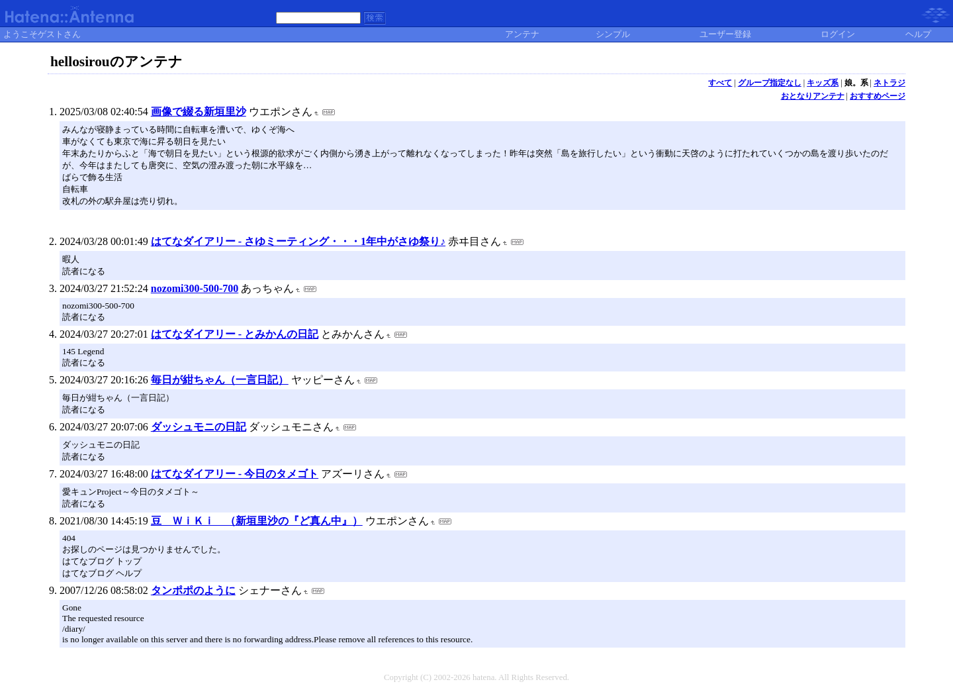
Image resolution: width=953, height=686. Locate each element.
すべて (720, 82)
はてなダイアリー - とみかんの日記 (234, 334)
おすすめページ (877, 96)
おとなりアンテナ (812, 96)
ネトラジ (889, 82)
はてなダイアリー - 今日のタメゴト (234, 473)
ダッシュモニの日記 (198, 426)
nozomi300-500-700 (194, 288)
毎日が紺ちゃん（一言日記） (220, 379)
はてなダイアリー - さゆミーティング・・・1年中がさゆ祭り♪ (298, 241)
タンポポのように (193, 590)
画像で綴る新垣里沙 (198, 111)
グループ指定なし (769, 82)
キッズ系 (823, 82)
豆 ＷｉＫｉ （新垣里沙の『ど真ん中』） (257, 520)
